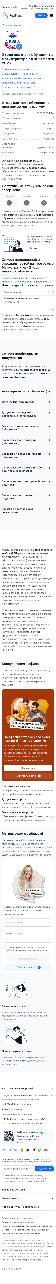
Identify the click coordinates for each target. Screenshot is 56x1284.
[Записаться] (28, 768)
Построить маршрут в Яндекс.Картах (22, 1123)
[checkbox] (5, 947)
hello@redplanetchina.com (16, 1104)
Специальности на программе (20, 74)
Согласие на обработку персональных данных (25, 1230)
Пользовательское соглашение (17, 1222)
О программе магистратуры (19, 83)
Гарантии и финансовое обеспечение (21, 1234)
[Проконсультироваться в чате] (28, 776)
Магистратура (13, 25)
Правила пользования (13, 1226)
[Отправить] (28, 959)
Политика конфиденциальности (18, 1218)
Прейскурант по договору (39, 1226)
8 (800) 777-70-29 (43, 6)
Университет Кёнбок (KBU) (17, 282)
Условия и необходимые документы (23, 78)
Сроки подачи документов (18, 69)
